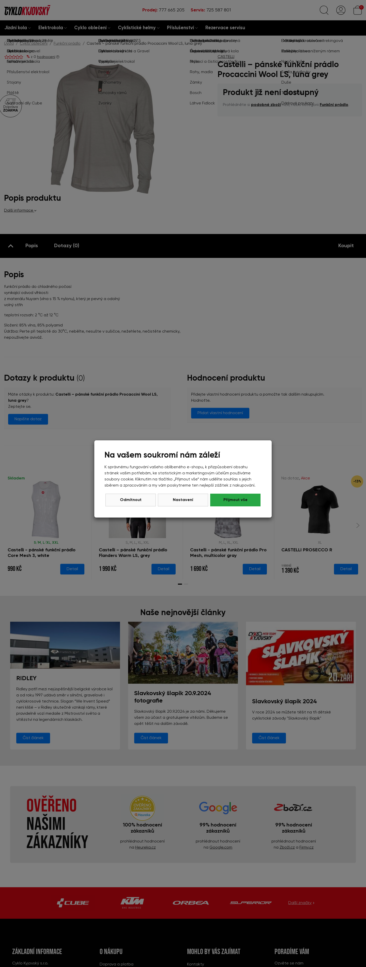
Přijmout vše (235, 500)
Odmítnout (131, 500)
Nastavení (183, 500)
